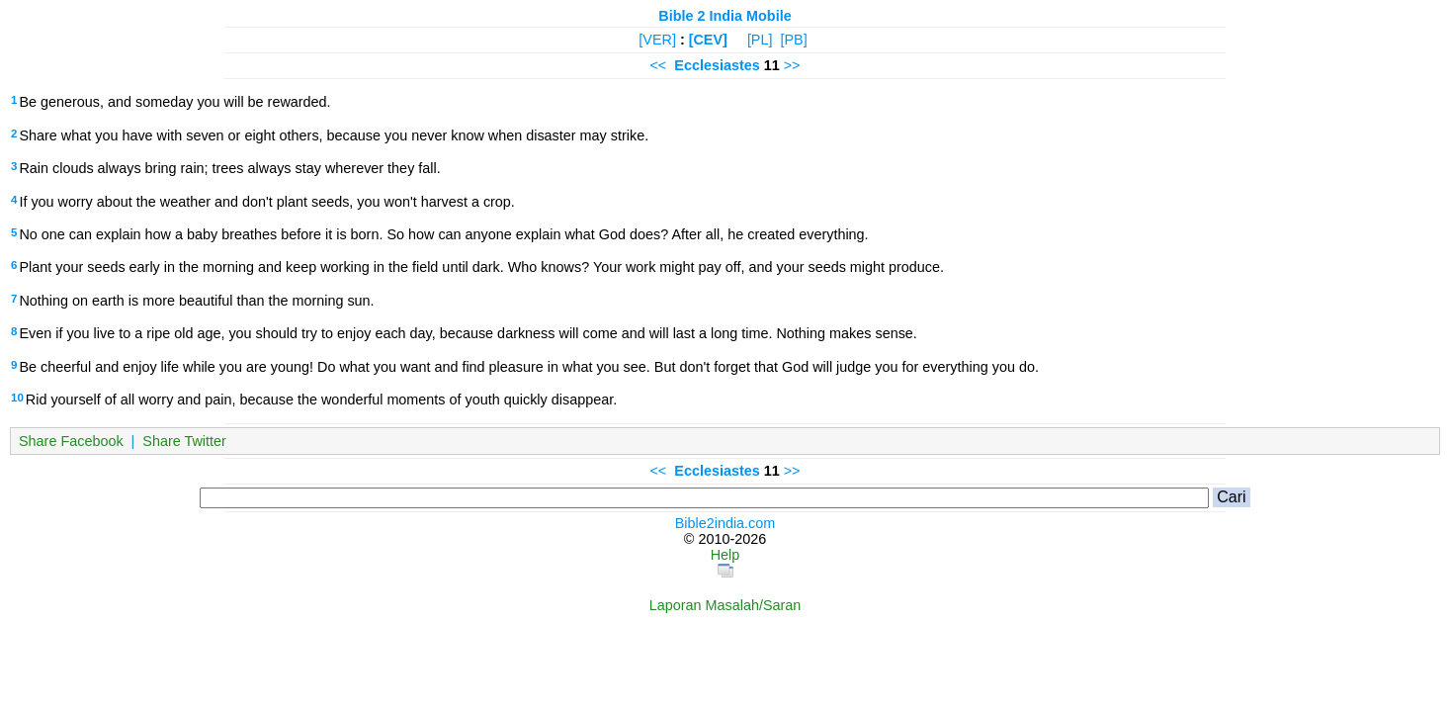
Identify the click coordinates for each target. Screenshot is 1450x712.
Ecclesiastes (716, 65)
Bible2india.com (725, 523)
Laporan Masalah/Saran (725, 605)
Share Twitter (184, 441)
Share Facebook (71, 441)
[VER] (657, 39)
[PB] (793, 39)
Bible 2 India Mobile (724, 16)
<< (657, 65)
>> (792, 65)
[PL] (760, 39)
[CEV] (708, 39)
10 (17, 397)
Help (725, 555)
